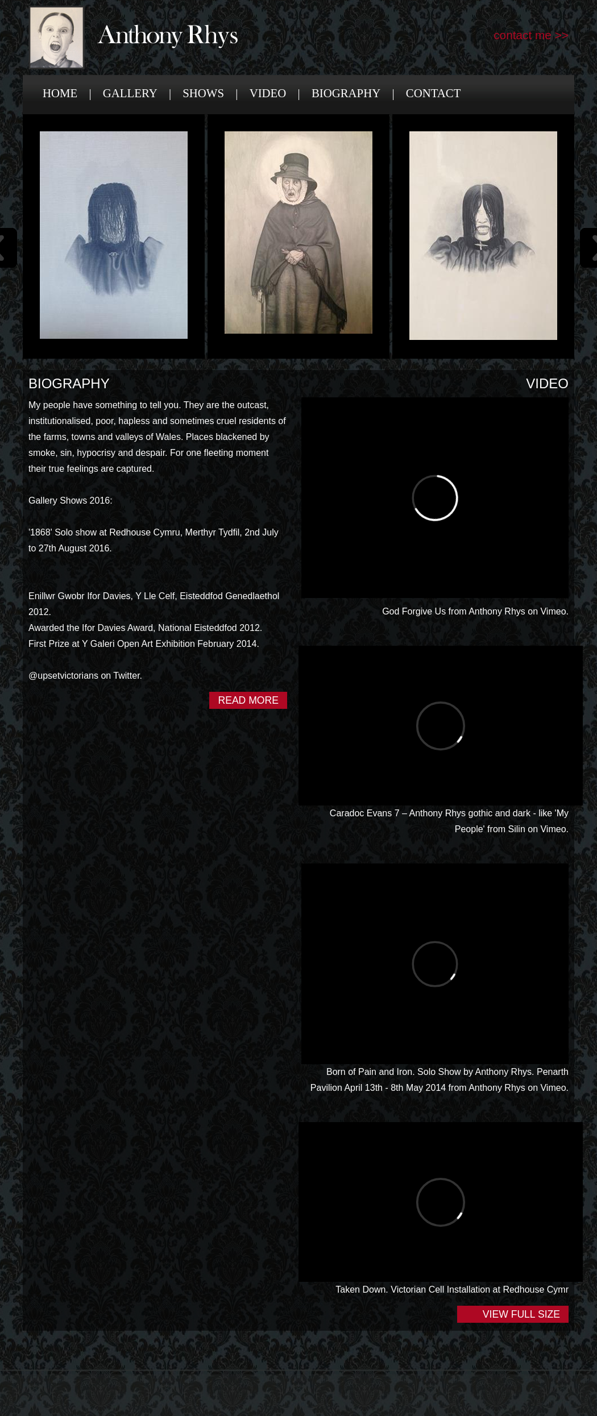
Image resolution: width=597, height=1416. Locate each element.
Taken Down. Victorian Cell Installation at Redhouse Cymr (452, 1289)
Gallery (130, 92)
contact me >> (531, 34)
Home (60, 92)
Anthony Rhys (497, 611)
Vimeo (553, 611)
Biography (346, 92)
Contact (433, 92)
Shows (203, 92)
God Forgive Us (414, 611)
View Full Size (521, 1314)
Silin (516, 829)
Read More (248, 700)
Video (268, 92)
